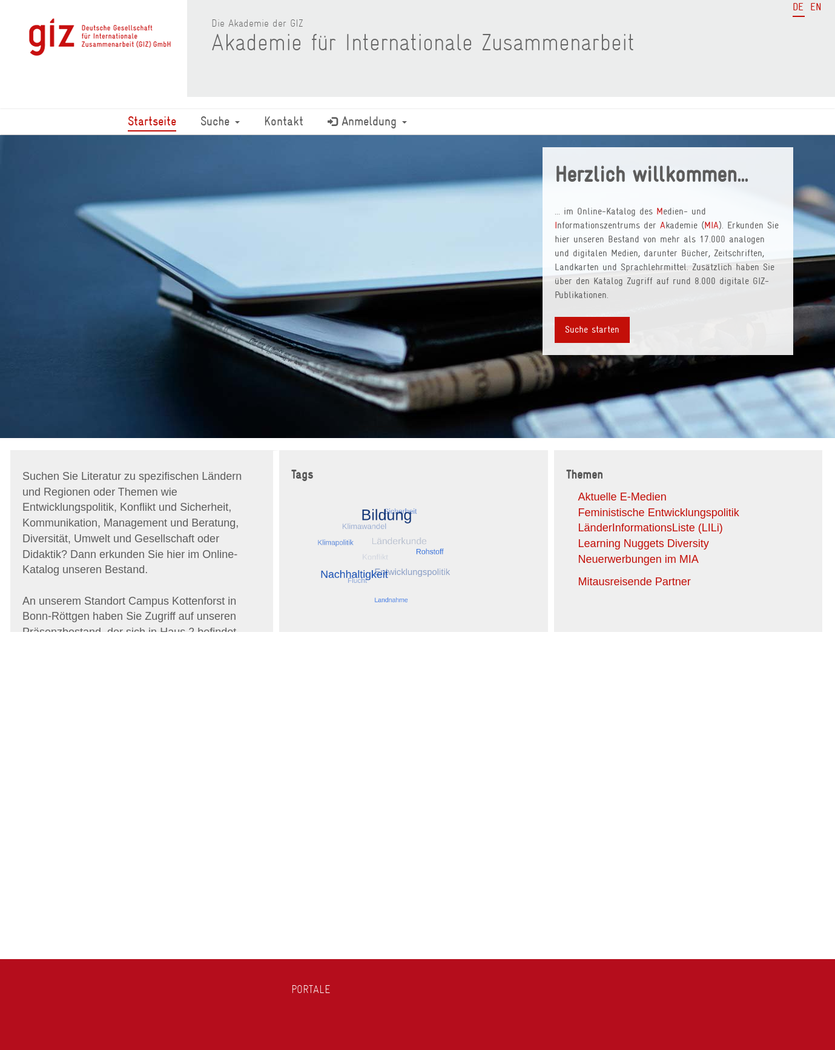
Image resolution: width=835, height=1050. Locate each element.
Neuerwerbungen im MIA (638, 559)
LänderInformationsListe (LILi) (650, 528)
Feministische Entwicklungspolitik (658, 513)
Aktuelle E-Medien (622, 497)
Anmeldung (367, 121)
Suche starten (592, 329)
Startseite (152, 121)
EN (816, 7)
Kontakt (283, 121)
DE (798, 7)
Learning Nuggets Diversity (643, 543)
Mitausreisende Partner (634, 582)
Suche (220, 121)
